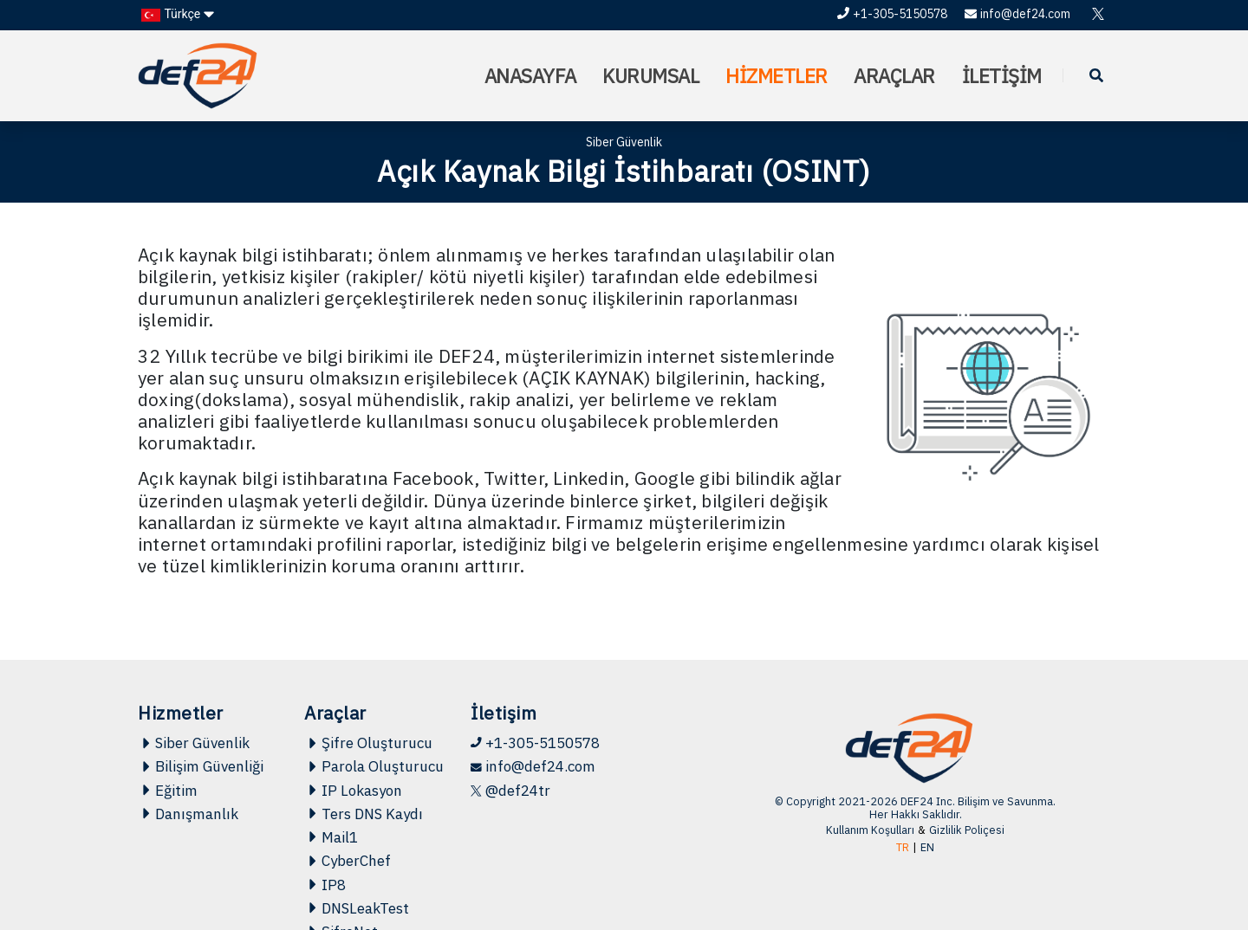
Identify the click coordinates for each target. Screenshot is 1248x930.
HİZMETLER (776, 75)
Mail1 (331, 837)
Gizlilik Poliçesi (966, 829)
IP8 (325, 884)
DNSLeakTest (356, 908)
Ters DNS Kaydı (363, 813)
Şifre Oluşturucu (368, 742)
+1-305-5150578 (892, 14)
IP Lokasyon (353, 790)
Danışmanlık (188, 813)
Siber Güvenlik (194, 742)
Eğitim (168, 790)
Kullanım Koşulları (870, 829)
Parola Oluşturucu (374, 766)
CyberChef (347, 860)
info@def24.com (1017, 14)
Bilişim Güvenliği (200, 766)
